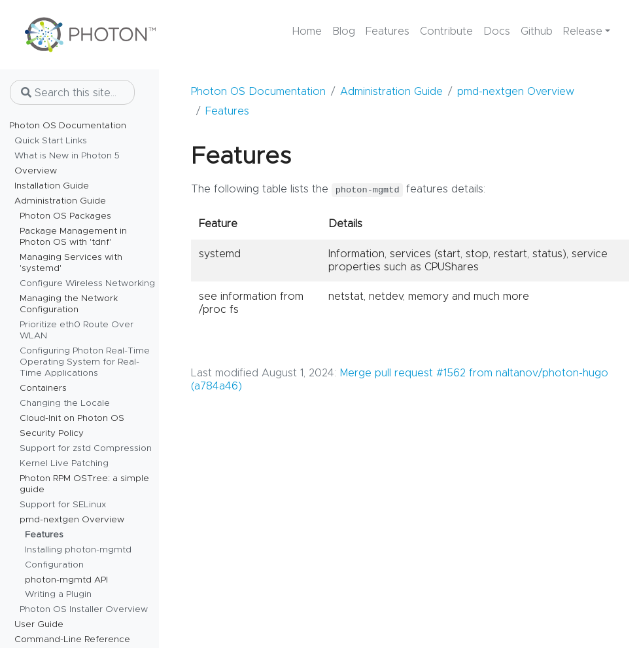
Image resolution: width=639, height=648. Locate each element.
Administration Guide (391, 91)
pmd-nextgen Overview (515, 91)
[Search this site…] (72, 92)
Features (227, 111)
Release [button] (582, 31)
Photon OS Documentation (258, 91)
